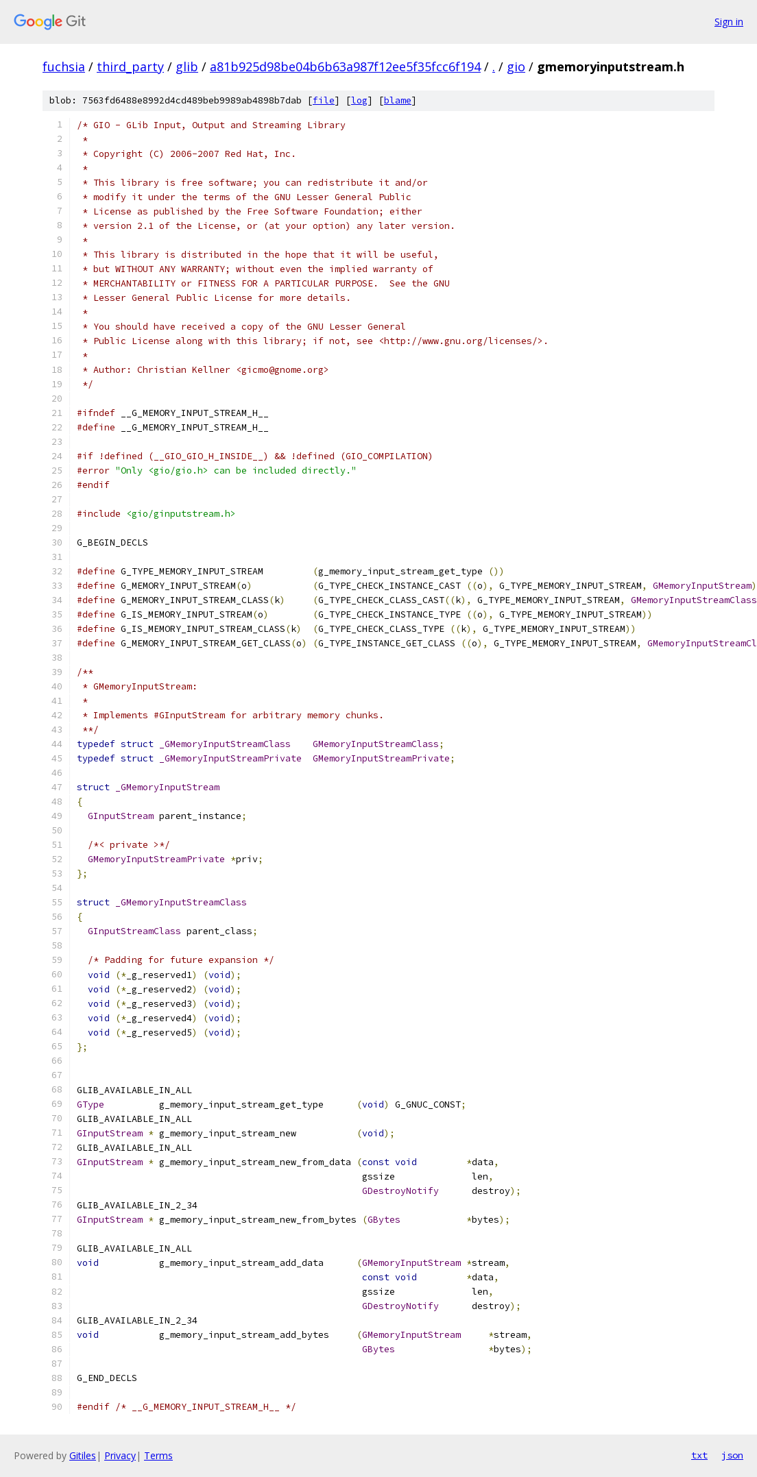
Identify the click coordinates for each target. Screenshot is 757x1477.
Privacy (120, 1455)
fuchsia (64, 66)
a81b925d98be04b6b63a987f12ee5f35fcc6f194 (345, 66)
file (324, 100)
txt (699, 1455)
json (732, 1455)
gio (516, 66)
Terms (158, 1455)
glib (187, 66)
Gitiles (82, 1455)
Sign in (728, 21)
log (359, 100)
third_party (130, 66)
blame (397, 100)
